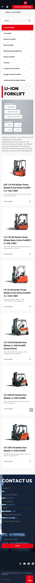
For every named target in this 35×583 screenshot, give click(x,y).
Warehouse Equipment (13, 51)
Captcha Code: (13, 535)
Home (8, 12)
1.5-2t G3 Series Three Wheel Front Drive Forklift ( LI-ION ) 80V (17, 292)
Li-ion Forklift (9, 27)
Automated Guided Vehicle (14, 80)
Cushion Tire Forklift (12, 69)
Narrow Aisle (9, 45)
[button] (25, 2)
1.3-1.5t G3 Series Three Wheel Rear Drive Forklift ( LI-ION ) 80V (17, 240)
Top (29, 580)
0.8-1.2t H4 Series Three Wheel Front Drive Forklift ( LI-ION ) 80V (17, 187)
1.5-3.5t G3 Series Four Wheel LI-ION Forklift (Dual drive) (15, 345)
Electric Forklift (10, 39)
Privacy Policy (6, 579)
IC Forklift (7, 33)
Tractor (7, 63)
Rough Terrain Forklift (12, 74)
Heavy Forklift (9, 57)
